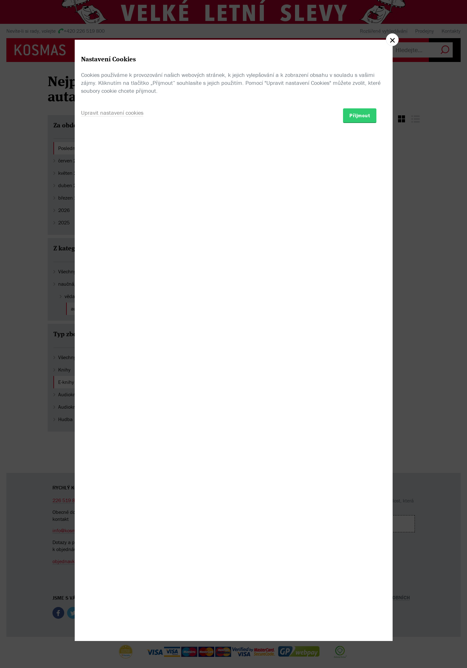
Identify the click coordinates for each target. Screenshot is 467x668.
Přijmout (359, 371)
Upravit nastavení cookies (112, 368)
